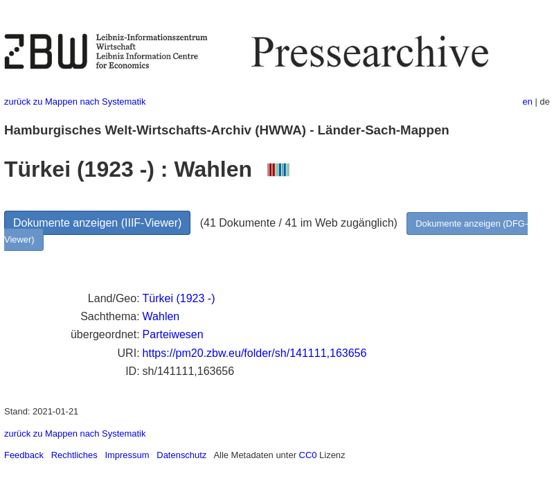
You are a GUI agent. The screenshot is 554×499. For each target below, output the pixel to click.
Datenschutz (181, 455)
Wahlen (161, 316)
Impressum (127, 455)
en (528, 101)
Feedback (24, 455)
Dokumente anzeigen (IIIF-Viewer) (97, 223)
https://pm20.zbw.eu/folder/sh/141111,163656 (255, 353)
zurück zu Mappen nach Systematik (74, 101)
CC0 (308, 455)
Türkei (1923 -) (179, 298)
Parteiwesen (173, 334)
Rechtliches (74, 455)
